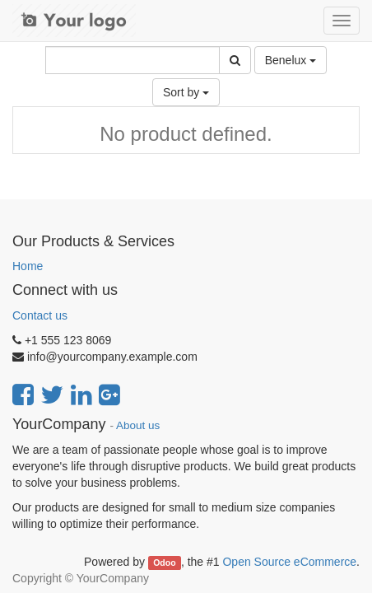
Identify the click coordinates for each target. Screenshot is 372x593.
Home (27, 266)
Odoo (164, 562)
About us (138, 425)
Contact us (39, 315)
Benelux (290, 60)
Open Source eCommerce (289, 561)
